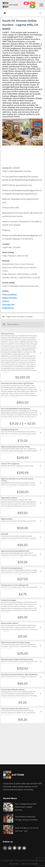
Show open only (8, 304)
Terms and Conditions (29, 864)
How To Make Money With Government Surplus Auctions (25, 807)
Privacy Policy (14, 864)
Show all (5, 301)
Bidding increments (9, 298)
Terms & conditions (9, 294)
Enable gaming (8, 308)
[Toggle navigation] (41, 5)
